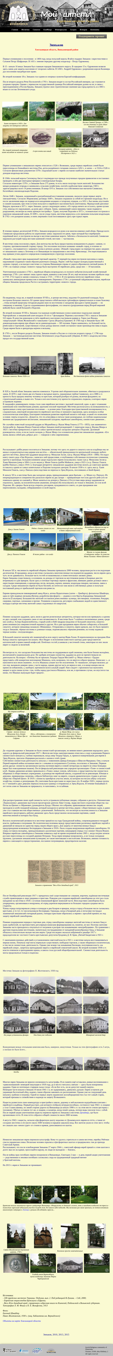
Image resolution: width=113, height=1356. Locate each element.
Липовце (26, 1210)
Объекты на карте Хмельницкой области (22, 1321)
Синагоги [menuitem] (36, 30)
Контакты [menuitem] (94, 30)
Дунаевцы (84, 1112)
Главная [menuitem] (15, 30)
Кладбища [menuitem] (47, 30)
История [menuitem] (83, 30)
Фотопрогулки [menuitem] (61, 30)
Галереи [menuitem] (73, 30)
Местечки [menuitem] (25, 30)
